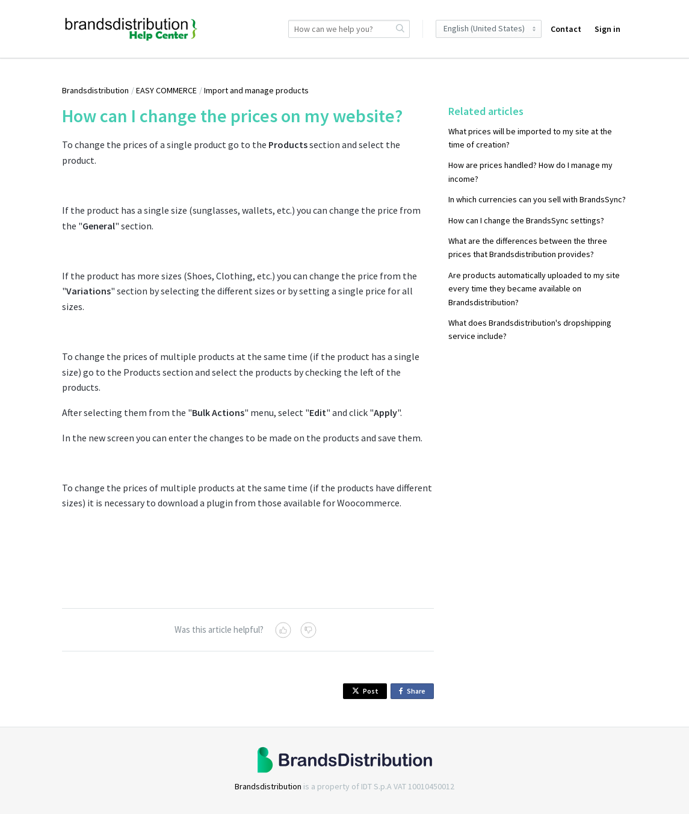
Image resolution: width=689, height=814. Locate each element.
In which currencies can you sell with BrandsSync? (537, 199)
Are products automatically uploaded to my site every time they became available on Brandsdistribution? (534, 289)
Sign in (607, 28)
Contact (566, 28)
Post (365, 690)
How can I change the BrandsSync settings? (526, 220)
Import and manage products (256, 90)
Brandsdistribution (95, 90)
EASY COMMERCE (166, 90)
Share (414, 691)
